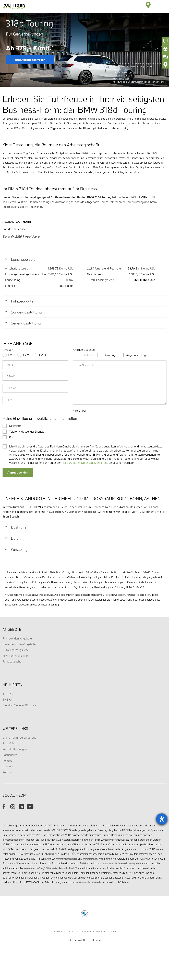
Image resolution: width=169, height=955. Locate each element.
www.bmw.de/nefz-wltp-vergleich (121, 863)
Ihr (68, 197)
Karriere (8, 772)
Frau (11, 355)
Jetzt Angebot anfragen (30, 59)
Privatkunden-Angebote (17, 638)
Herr (26, 355)
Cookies (113, 931)
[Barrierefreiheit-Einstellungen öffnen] (161, 819)
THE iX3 (8, 693)
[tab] (84, 259)
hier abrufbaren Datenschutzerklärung (85, 462)
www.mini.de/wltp (93, 858)
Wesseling (89, 511)
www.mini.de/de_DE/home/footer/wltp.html (49, 868)
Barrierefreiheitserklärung (94, 931)
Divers (42, 355)
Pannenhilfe (10, 755)
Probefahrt (9, 743)
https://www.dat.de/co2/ (87, 882)
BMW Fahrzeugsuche (16, 650)
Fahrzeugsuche (12, 661)
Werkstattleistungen (15, 749)
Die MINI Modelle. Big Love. (20, 705)
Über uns (8, 766)
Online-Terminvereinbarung (19, 737)
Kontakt (7, 760)
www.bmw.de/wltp (66, 858)
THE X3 (7, 699)
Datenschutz (57, 931)
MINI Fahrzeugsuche (15, 655)
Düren (71, 511)
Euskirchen (56, 511)
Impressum (72, 931)
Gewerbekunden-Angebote (19, 644)
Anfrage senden (17, 472)
